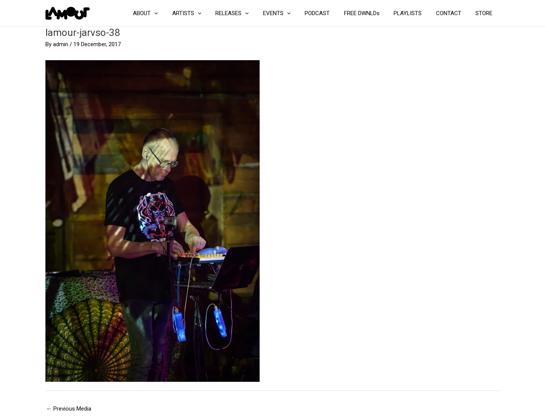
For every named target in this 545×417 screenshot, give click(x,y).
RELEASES (250, 13)
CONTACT (453, 13)
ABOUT (169, 13)
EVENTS (292, 13)
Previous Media (68, 408)
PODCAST (330, 13)
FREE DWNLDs (371, 13)
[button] (178, 13)
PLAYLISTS (415, 13)
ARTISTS (208, 13)
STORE (485, 13)
